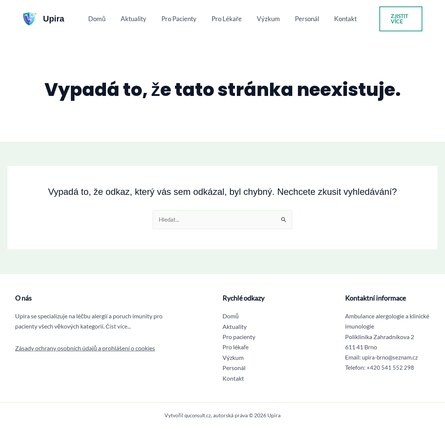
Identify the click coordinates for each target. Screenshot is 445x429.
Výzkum (266, 19)
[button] (396, 18)
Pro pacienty (181, 19)
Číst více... (118, 326)
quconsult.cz (197, 415)
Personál (302, 19)
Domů (103, 19)
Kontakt (338, 19)
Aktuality (138, 19)
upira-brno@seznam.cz (391, 357)
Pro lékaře (227, 19)
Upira (53, 18)
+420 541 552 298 (390, 367)
